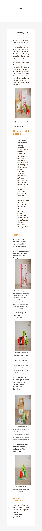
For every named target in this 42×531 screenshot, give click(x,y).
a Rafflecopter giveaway (18, 515)
